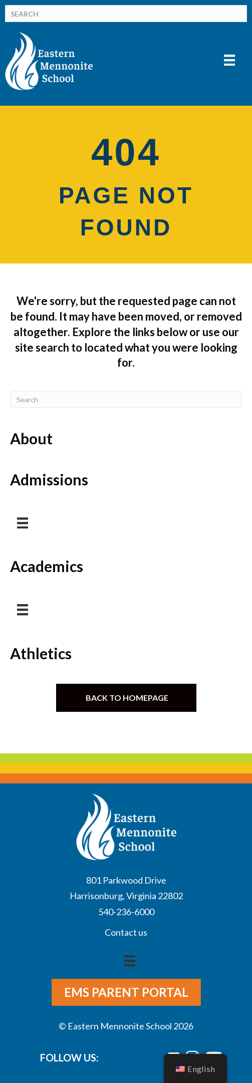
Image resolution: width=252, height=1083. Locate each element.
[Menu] (229, 60)
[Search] (126, 13)
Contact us (126, 932)
